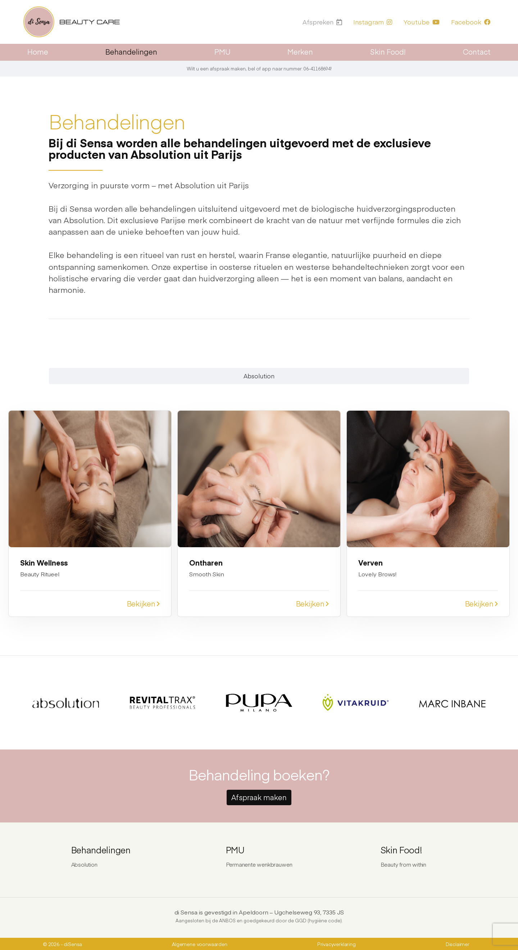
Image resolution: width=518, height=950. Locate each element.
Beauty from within (404, 863)
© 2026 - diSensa (62, 943)
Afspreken (322, 21)
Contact (477, 51)
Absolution (259, 376)
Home (37, 51)
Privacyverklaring (336, 943)
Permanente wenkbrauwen (259, 863)
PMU (222, 51)
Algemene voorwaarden (199, 943)
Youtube (422, 21)
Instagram (373, 21)
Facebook (471, 21)
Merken (300, 51)
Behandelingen (131, 51)
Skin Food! (388, 51)
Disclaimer (457, 943)
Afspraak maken (259, 796)
